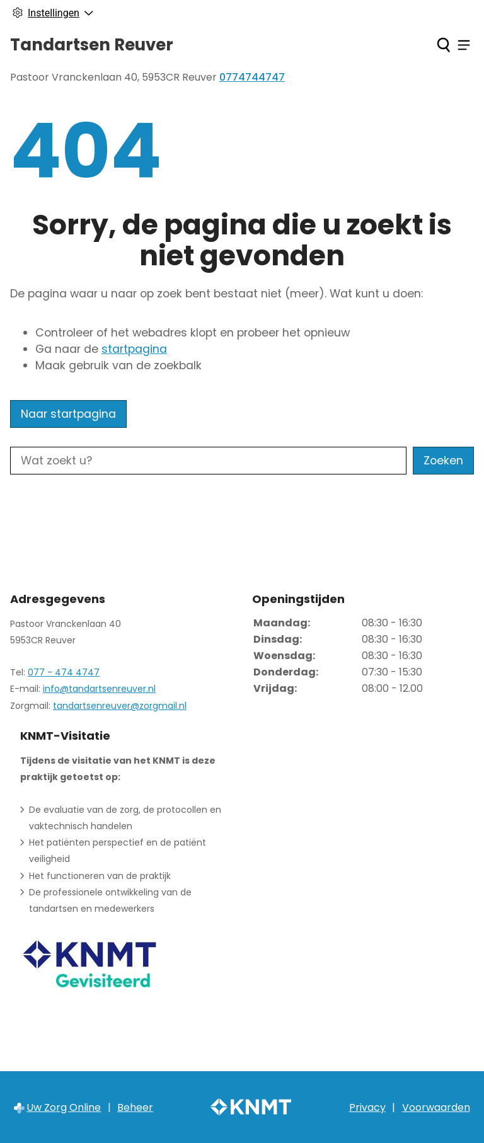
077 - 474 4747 (64, 672)
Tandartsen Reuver (91, 44)
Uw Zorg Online (63, 1107)
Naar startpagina (68, 414)
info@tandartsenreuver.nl (99, 688)
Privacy (367, 1107)
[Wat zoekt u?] (208, 460)
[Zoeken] (443, 45)
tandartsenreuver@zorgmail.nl (120, 705)
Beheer (135, 1107)
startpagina (134, 349)
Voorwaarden (436, 1107)
